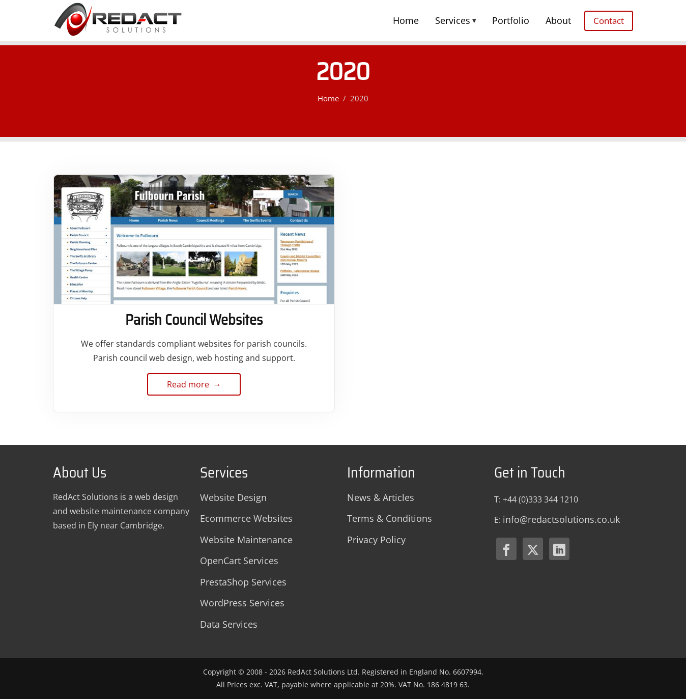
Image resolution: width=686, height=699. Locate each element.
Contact (608, 20)
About (558, 20)
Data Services (229, 624)
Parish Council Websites (194, 320)
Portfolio (510, 20)
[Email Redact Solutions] (561, 519)
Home (406, 20)
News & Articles (380, 497)
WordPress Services (242, 603)
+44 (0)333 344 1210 (540, 499)
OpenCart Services (239, 560)
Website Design (233, 497)
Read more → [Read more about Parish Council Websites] (194, 387)
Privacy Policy (376, 540)
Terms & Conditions (389, 518)
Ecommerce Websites (246, 518)
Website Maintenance (246, 540)
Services (455, 20)
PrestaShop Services (243, 582)
